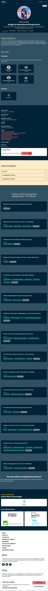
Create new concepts (8, 226)
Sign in (41, 2)
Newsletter (5, 541)
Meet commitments (17, 300)
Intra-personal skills (6, 138)
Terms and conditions (9, 543)
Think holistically (28, 279)
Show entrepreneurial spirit (18, 279)
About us (5, 535)
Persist (5, 429)
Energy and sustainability (8, 131)
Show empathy (29, 447)
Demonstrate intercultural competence (32, 317)
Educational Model (8, 550)
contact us (26, 153)
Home (4, 533)
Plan (22, 317)
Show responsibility (7, 300)
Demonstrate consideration (18, 447)
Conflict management (8, 358)
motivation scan (9, 479)
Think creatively (36, 279)
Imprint (4, 548)
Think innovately (16, 412)
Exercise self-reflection (12, 429)
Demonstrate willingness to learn (25, 429)
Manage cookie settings (9, 588)
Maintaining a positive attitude (21, 468)
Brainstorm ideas (17, 226)
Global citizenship (6, 139)
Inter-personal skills (6, 135)
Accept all (39, 582)
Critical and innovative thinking (9, 134)
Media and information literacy (9, 137)
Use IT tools (6, 261)
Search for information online (9, 376)
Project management (15, 317)
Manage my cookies (8, 539)
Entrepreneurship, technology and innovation (13, 133)
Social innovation (7, 279)
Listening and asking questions (20, 338)
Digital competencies (27, 226)
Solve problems (7, 282)
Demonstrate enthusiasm (33, 338)
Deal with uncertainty (38, 447)
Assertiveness (29, 358)
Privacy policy (6, 545)
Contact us (5, 537)
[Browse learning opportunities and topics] (46, 1)
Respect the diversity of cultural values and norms (14, 450)
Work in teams (6, 317)
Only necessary (39, 586)
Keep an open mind (8, 447)
